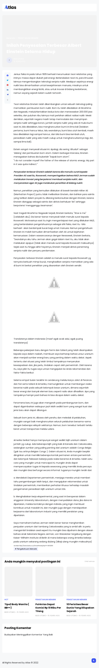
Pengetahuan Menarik (28, 38)
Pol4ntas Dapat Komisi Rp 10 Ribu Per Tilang (48, 608)
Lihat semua (90, 561)
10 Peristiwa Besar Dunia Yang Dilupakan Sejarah (80, 608)
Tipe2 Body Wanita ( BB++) (16, 606)
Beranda (10, 38)
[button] (7, 99)
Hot (6, 599)
